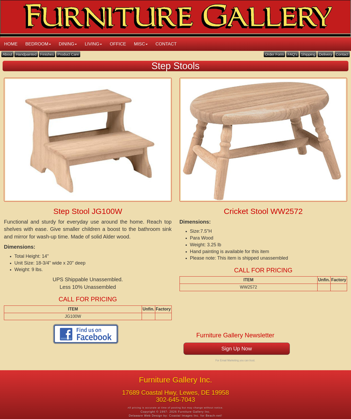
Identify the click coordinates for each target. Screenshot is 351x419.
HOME (11, 43)
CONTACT (166, 43)
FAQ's (292, 54)
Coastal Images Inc (183, 415)
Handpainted (26, 54)
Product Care (68, 54)
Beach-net (213, 415)
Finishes (47, 54)
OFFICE (118, 43)
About (7, 54)
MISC (141, 43)
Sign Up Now (236, 348)
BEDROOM (38, 43)
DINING (68, 43)
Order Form (274, 54)
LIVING (93, 43)
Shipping (308, 54)
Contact (342, 54)
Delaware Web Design (145, 415)
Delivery (325, 54)
